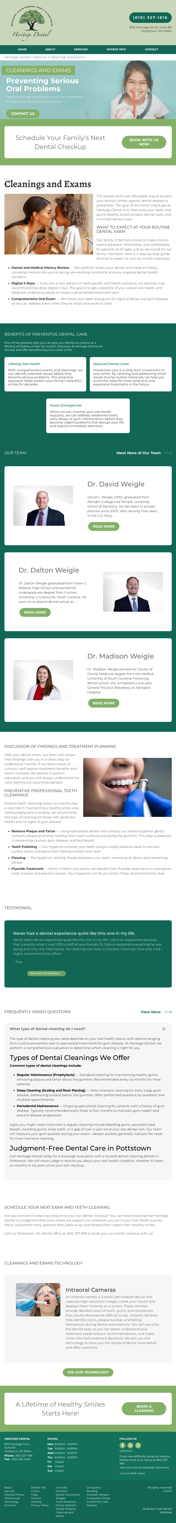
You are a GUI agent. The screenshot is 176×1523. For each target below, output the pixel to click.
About (8, 1487)
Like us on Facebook (123, 1445)
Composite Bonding (93, 1489)
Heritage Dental (17, 57)
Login (167, 1491)
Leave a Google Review (130, 1445)
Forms (35, 1491)
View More (156, 1012)
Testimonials (12, 1498)
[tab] (88, 1028)
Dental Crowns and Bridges (68, 1496)
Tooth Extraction (66, 1501)
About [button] (50, 49)
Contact (151, 49)
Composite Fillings (98, 1498)
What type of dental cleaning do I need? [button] (48, 1029)
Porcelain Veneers (98, 1494)
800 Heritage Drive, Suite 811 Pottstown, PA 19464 (150, 29)
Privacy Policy (40, 1505)
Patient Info (38, 1487)
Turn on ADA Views (132, 1473)
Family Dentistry (66, 1505)
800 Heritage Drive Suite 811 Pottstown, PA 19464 (17, 1447)
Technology (11, 1501)
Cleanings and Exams (67, 57)
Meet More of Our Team (144, 453)
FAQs (34, 1494)
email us (134, 1460)
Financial (10, 1505)
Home (22, 49)
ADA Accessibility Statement (150, 1467)
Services (81, 49)
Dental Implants (66, 1508)
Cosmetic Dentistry (62, 1489)
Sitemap (36, 1501)
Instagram (138, 1445)
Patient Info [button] (116, 49)
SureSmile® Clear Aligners (98, 1503)
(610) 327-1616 (150, 17)
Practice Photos (14, 1494)
